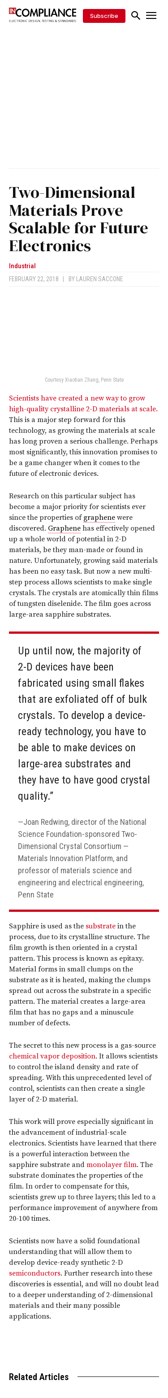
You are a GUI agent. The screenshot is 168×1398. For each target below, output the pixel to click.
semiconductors (34, 1273)
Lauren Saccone (99, 279)
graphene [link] (99, 517)
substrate (101, 926)
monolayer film (111, 1164)
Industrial (22, 266)
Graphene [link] (64, 528)
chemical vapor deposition (52, 1056)
